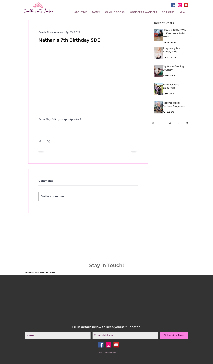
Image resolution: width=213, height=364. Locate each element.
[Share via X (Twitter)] (48, 141)
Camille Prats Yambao (38, 11)
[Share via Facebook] (40, 141)
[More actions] (136, 32)
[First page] (153, 123)
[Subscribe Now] (174, 335)
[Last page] (187, 123)
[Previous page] (161, 123)
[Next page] (179, 123)
